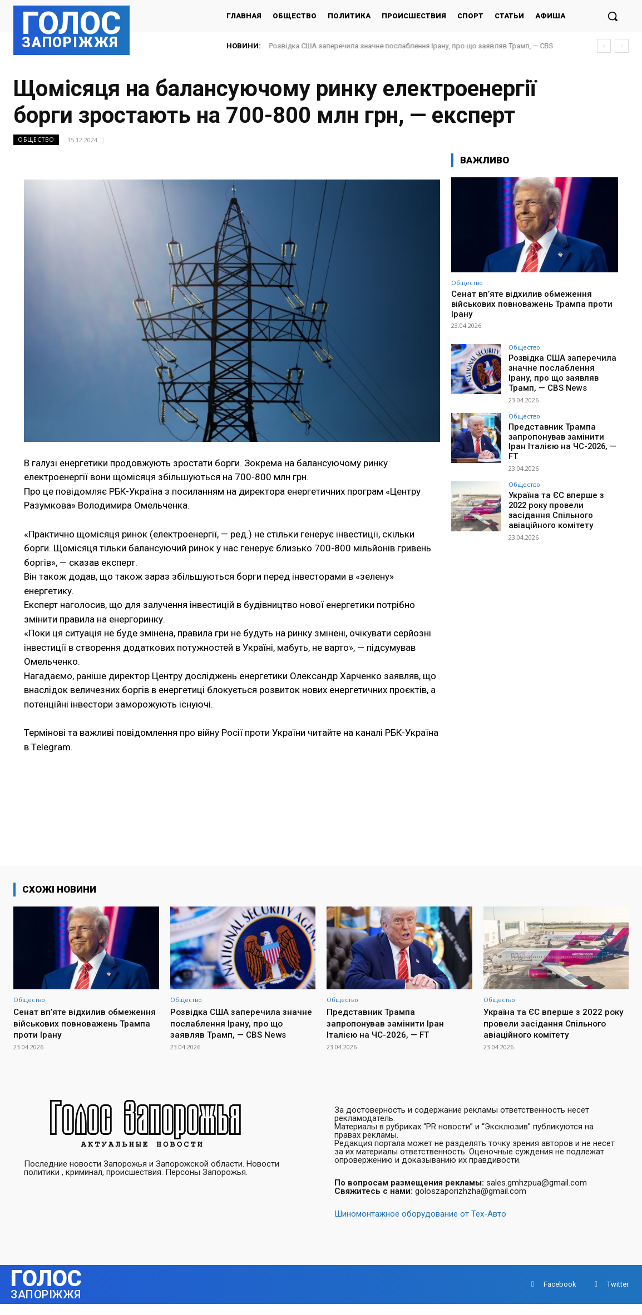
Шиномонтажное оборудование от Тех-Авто (420, 1225)
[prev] (604, 46)
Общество (36, 140)
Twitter (618, 1295)
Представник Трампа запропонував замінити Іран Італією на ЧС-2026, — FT (561, 433)
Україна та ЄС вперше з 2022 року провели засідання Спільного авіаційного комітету (562, 499)
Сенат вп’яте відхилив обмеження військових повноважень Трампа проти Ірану (532, 304)
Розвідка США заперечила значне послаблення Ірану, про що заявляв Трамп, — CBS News (559, 371)
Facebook (560, 1295)
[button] (612, 16)
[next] (622, 46)
